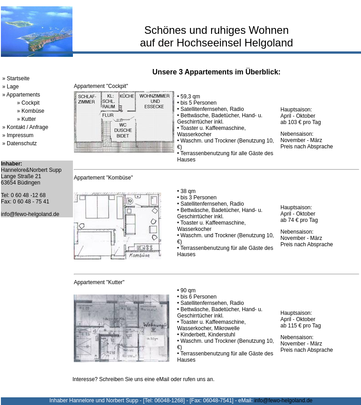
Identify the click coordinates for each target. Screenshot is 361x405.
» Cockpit (28, 103)
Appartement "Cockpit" (101, 86)
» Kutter (26, 119)
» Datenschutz (19, 143)
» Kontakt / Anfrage (25, 127)
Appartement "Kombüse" (103, 178)
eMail (162, 379)
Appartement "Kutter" (99, 282)
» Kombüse (31, 111)
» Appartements (21, 95)
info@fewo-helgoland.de (30, 214)
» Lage (10, 86)
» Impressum (17, 135)
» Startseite (16, 78)
